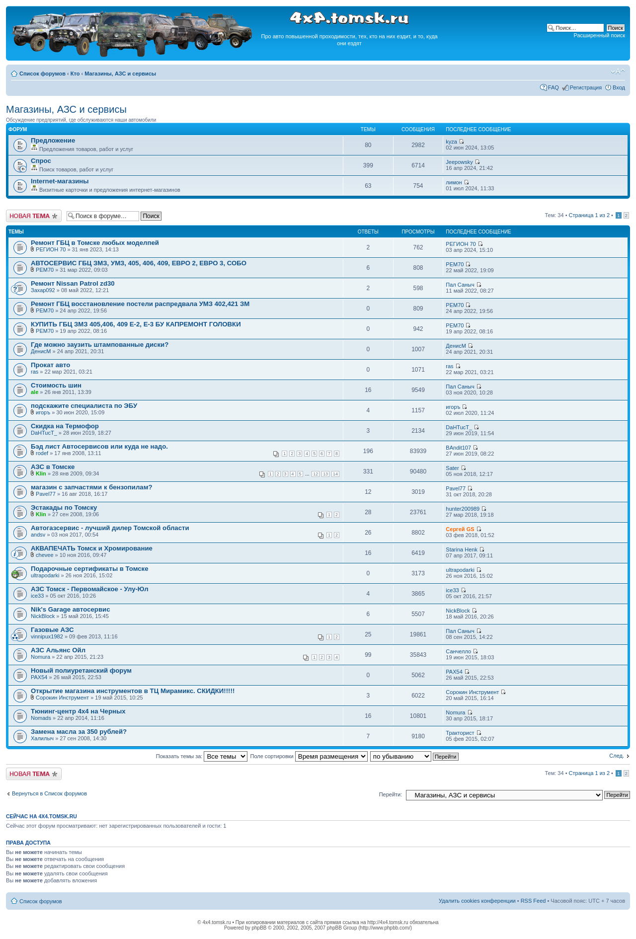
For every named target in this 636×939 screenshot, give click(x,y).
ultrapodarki (45, 575)
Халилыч (42, 738)
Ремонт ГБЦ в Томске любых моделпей (95, 242)
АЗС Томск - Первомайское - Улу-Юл (90, 589)
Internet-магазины (60, 181)
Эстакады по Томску (64, 507)
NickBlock (43, 616)
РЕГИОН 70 (51, 249)
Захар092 (43, 290)
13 (325, 473)
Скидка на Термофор (65, 426)
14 (335, 473)
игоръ (43, 412)
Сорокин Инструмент (62, 698)
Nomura (40, 657)
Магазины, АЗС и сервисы (120, 74)
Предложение (53, 140)
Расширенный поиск (599, 35)
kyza (451, 142)
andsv (38, 535)
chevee (44, 555)
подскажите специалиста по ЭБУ (84, 405)
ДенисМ (41, 351)
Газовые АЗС (52, 629)
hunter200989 (462, 509)
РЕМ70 (45, 270)
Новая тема (34, 216)
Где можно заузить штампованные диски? (99, 344)
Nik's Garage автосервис (70, 609)
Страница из (589, 215)
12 (315, 473)
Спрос (41, 160)
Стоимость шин (56, 385)
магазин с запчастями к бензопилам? (91, 487)
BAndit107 (458, 448)
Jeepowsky (459, 162)
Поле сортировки (309, 756)
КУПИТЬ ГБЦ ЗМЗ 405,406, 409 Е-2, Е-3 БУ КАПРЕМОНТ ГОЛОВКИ (136, 324)
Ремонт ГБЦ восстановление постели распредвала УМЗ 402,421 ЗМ (140, 304)
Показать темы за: (202, 756)
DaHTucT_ (44, 433)
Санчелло (458, 651)
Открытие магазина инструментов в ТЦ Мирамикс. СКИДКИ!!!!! (133, 691)
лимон (454, 182)
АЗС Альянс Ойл (58, 650)
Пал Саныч (460, 285)
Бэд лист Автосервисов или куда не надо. (99, 446)
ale (34, 392)
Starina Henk (461, 549)
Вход (619, 87)
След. (616, 756)
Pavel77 (46, 494)
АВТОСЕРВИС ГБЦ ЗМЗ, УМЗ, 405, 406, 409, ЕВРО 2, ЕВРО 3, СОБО (138, 263)
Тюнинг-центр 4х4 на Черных (78, 711)
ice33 (37, 596)
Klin (41, 473)
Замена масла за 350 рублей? (79, 731)
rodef (42, 453)
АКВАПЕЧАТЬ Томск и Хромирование (92, 548)
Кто (75, 74)
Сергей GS (460, 529)
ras (34, 372)
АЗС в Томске (53, 466)
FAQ (553, 87)
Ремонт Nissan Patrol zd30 (73, 283)
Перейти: (390, 794)
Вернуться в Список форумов (49, 793)
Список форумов (42, 74)
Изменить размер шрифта (618, 71)
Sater (452, 468)
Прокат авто (50, 365)
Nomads (41, 718)
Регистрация (586, 87)
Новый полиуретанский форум (81, 670)
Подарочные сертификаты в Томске (90, 568)
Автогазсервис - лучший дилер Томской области (110, 528)
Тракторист (460, 733)
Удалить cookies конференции (477, 901)
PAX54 (39, 677)
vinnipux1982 (47, 636)
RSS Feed (533, 901)
